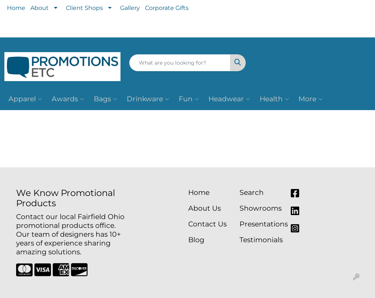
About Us (204, 208)
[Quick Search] (179, 62)
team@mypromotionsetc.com (312, 65)
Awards (68, 99)
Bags (105, 99)
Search (252, 192)
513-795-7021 (312, 56)
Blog (196, 240)
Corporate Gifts (167, 7)
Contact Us (207, 224)
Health (274, 99)
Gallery (130, 7)
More (310, 99)
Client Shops (84, 7)
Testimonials (261, 240)
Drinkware (148, 99)
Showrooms (261, 208)
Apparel (25, 99)
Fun (189, 99)
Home (16, 7)
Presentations (261, 224)
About (39, 7)
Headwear (229, 99)
